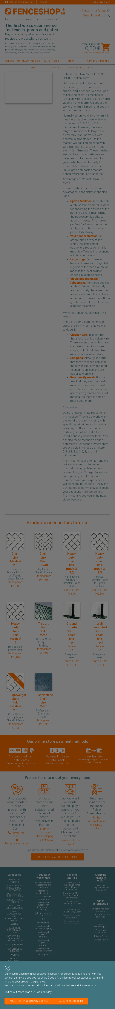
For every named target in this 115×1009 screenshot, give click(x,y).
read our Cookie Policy (38, 992)
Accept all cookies (71, 1001)
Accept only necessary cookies (29, 1001)
